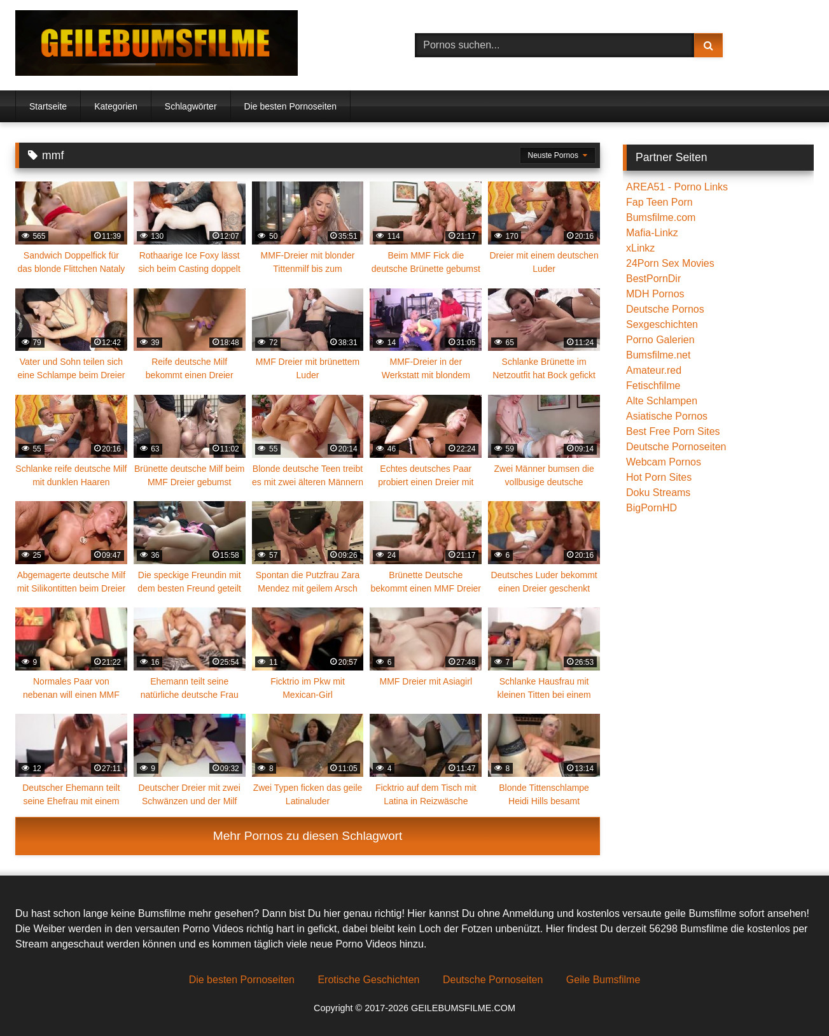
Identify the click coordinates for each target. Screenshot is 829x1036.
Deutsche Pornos (665, 309)
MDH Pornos (655, 293)
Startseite (48, 106)
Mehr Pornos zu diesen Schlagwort (308, 835)
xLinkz (640, 248)
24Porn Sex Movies (670, 263)
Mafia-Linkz (652, 232)
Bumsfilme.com (660, 217)
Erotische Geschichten (368, 979)
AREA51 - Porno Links (677, 186)
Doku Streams (658, 492)
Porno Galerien (660, 339)
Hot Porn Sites (659, 477)
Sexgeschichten (662, 324)
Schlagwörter (191, 106)
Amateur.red (653, 370)
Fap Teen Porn (659, 202)
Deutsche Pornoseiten (676, 446)
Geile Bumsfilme (603, 979)
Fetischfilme (653, 385)
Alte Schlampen (661, 400)
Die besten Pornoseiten (290, 106)
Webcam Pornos (663, 462)
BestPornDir (653, 278)
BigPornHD (651, 507)
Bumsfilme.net (658, 355)
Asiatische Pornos (666, 416)
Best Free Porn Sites (673, 431)
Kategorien (115, 106)
